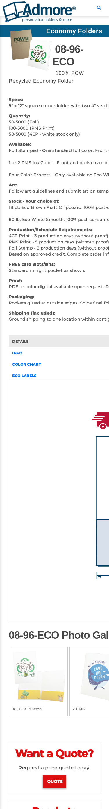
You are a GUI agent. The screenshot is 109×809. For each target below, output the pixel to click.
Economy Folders (74, 31)
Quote (54, 781)
